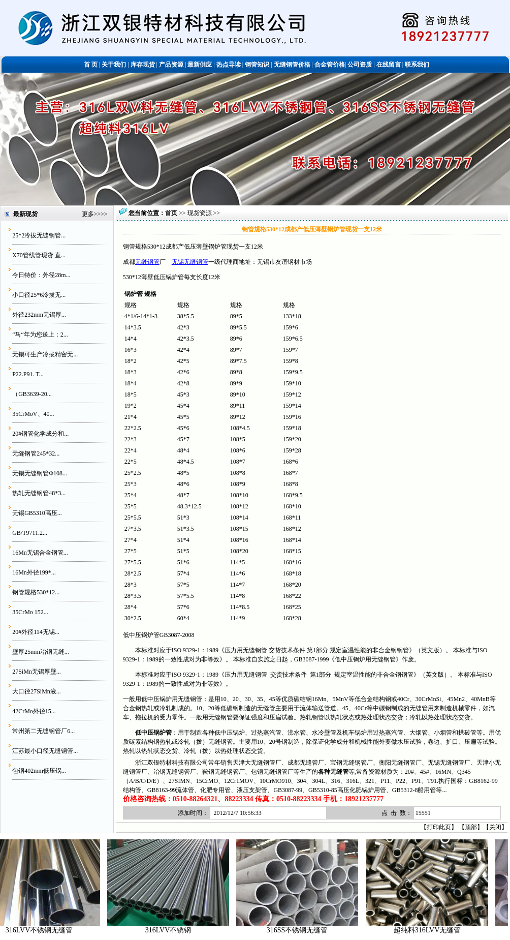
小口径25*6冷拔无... (39, 294)
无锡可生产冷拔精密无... (45, 354)
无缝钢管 (147, 261)
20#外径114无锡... (35, 631)
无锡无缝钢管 (190, 261)
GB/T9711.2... (29, 532)
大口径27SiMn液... (36, 691)
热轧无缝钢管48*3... (39, 493)
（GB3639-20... (32, 394)
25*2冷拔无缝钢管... (39, 235)
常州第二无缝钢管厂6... (43, 731)
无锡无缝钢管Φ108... (39, 473)
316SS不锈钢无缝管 (381, 930)
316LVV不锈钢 (252, 930)
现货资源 (199, 213)
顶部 (471, 827)
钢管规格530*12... (35, 592)
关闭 (495, 827)
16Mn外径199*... (34, 572)
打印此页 (439, 827)
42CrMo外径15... (34, 711)
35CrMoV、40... (33, 413)
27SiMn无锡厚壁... (36, 671)
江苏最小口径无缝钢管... (45, 750)
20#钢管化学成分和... (40, 433)
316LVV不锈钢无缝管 (123, 930)
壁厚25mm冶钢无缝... (40, 651)
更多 (88, 214)
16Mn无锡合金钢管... (40, 552)
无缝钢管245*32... (35, 453)
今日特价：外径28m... (41, 275)
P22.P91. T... (28, 374)
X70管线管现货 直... (39, 255)
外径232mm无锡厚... (39, 314)
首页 (171, 213)
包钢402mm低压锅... (39, 770)
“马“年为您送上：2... (40, 334)
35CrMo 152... (30, 612)
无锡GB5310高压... (37, 513)
